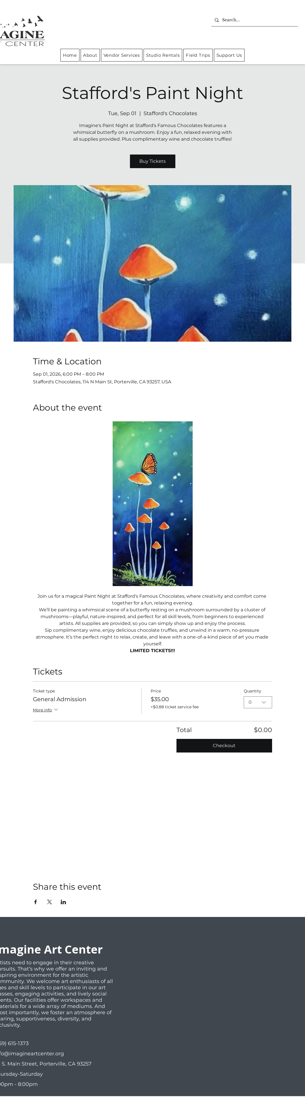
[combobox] (258, 702)
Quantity (252, 691)
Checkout (224, 745)
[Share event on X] (49, 902)
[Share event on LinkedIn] (63, 902)
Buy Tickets (152, 161)
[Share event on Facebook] (35, 902)
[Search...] (254, 20)
